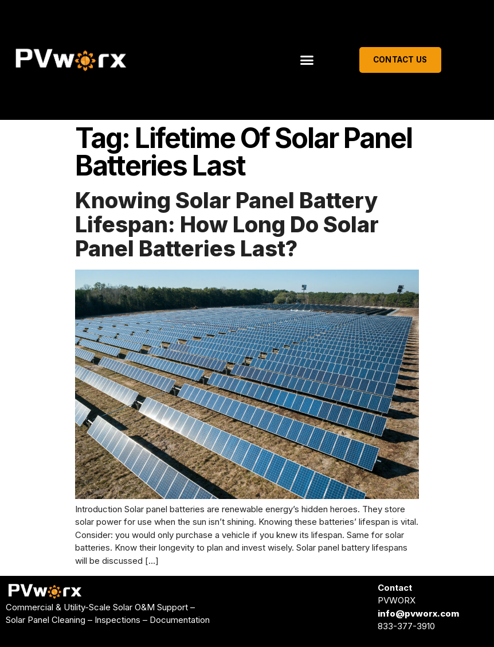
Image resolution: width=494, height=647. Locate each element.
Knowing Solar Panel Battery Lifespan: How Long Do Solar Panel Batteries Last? (227, 224)
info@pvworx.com (418, 613)
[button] (307, 60)
